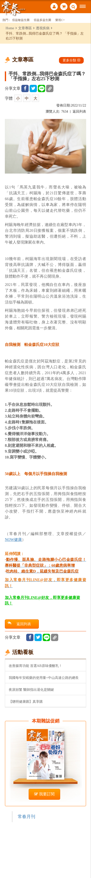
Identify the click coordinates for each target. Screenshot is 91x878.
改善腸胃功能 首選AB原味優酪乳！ (35, 666)
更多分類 (71, 60)
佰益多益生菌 (42, 20)
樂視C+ (60, 20)
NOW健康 (13, 539)
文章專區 (25, 28)
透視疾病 (43, 28)
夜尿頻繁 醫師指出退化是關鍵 (31, 690)
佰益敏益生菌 (21, 20)
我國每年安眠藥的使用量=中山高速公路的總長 (44, 678)
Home (10, 28)
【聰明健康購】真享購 (26, 701)
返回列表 (79, 111)
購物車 (63, 6)
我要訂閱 (44, 794)
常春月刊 (26, 816)
